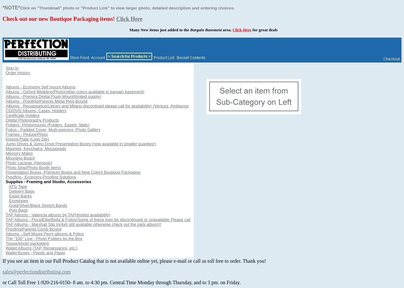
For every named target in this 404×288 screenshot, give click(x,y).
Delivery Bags (21, 191)
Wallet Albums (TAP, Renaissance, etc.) (41, 248)
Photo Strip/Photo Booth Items (33, 167)
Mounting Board (20, 158)
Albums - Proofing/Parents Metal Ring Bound (46, 101)
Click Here (129, 19)
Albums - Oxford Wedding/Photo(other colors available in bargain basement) (75, 91)
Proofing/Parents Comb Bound (33, 229)
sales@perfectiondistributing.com (37, 271)
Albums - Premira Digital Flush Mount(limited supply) (53, 96)
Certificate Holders (22, 115)
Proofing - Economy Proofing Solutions (41, 177)
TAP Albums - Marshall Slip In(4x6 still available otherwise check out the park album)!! (83, 224)
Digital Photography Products (32, 120)
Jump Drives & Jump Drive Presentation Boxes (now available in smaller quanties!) (81, 143)
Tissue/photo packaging (27, 243)
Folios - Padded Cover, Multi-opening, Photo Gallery (53, 129)
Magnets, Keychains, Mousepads (36, 148)
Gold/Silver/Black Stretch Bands (38, 205)
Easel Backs (20, 196)
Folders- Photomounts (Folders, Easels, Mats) (47, 125)
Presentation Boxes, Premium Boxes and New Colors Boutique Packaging (73, 172)
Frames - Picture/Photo (27, 134)
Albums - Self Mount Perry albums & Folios (45, 233)
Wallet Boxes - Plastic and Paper (35, 252)
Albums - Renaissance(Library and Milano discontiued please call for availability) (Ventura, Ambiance (97, 106)
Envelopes (18, 200)
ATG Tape (18, 186)
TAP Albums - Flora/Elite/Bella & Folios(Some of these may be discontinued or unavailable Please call (98, 219)
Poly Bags (18, 210)
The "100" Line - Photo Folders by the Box (44, 238)
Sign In (12, 68)
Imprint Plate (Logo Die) (27, 139)
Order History (18, 72)
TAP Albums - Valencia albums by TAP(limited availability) (58, 215)
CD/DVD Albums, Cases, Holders (36, 110)
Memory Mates (19, 153)
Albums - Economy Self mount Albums (40, 87)
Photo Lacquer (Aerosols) (29, 162)
